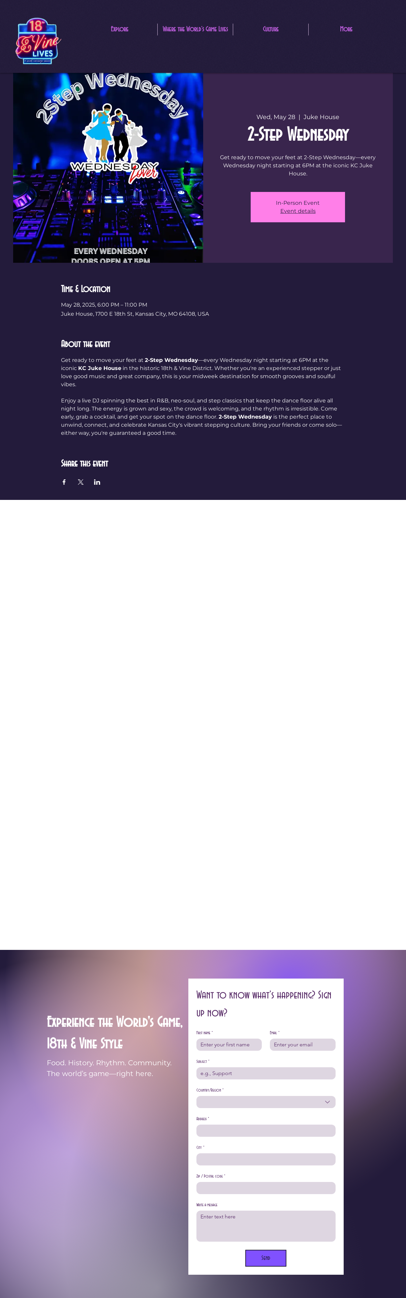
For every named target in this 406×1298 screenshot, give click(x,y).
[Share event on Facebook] (64, 482)
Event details (298, 211)
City (200, 1148)
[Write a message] (266, 1226)
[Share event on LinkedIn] (97, 482)
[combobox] (266, 1102)
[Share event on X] (80, 482)
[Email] (301, 1045)
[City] (264, 1159)
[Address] (264, 1131)
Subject (203, 1062)
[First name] (227, 1045)
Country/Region (210, 1090)
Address (202, 1119)
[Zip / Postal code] (264, 1188)
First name (204, 1033)
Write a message (206, 1205)
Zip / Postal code (210, 1176)
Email (275, 1033)
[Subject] (264, 1073)
